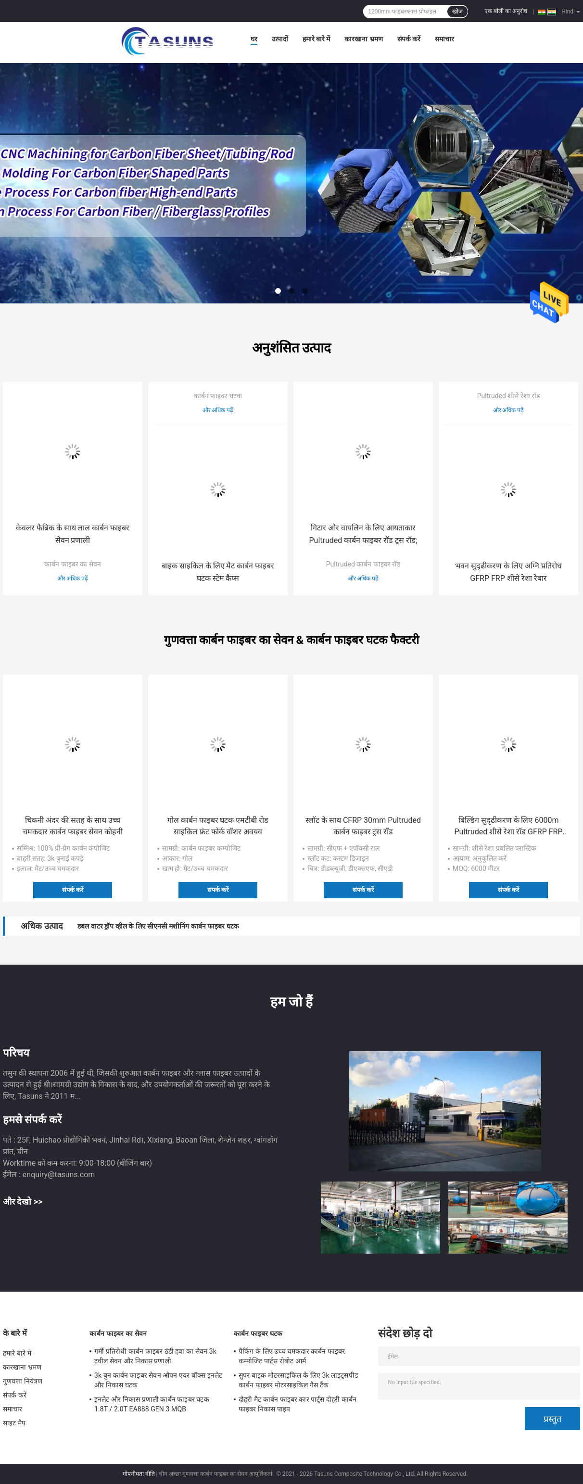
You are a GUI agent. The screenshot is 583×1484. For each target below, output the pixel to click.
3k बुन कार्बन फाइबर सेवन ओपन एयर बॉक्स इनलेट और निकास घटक (158, 1380)
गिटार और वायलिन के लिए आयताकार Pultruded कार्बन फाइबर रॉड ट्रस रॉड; (363, 534)
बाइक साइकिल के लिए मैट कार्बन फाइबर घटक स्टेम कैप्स (218, 572)
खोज (457, 11)
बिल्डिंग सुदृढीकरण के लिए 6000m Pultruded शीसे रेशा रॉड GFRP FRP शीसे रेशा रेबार (508, 827)
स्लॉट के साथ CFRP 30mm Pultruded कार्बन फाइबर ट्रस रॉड (363, 826)
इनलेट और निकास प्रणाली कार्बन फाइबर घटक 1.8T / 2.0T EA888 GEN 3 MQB (151, 1404)
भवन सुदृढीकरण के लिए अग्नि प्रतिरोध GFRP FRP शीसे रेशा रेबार (508, 572)
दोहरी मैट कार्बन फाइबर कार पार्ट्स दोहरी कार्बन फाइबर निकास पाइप (297, 1404)
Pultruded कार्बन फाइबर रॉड (363, 564)
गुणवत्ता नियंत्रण (22, 1381)
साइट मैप (14, 1423)
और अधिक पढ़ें (73, 578)
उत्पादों (280, 39)
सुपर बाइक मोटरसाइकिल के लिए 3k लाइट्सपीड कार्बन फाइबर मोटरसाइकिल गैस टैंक (298, 1380)
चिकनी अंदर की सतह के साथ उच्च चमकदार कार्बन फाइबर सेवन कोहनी (73, 826)
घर (254, 39)
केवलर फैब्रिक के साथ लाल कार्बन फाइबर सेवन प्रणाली (73, 534)
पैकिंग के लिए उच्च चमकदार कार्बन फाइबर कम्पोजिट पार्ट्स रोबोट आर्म (292, 1356)
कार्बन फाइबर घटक (218, 396)
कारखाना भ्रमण (363, 39)
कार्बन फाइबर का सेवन (72, 564)
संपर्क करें (408, 39)
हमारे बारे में (316, 39)
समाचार (444, 39)
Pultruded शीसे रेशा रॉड (508, 396)
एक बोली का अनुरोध (505, 11)
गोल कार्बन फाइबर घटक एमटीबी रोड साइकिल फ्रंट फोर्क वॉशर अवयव (218, 826)
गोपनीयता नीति (139, 1474)
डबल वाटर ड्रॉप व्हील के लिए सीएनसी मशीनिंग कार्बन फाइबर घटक (158, 926)
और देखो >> (23, 1201)
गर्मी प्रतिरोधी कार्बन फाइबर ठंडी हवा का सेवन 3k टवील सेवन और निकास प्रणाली (155, 1356)
